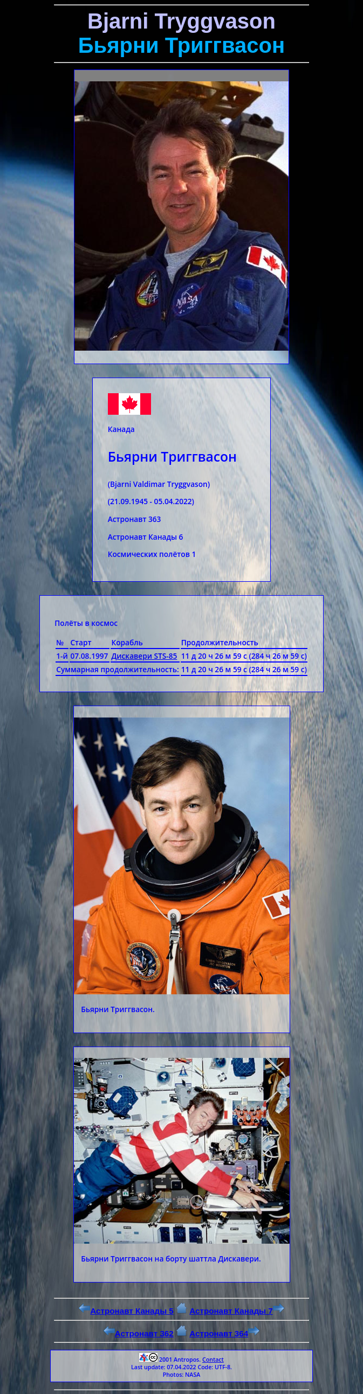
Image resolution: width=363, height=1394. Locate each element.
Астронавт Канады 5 (126, 1310)
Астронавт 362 (139, 1333)
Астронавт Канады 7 (236, 1310)
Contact (213, 1359)
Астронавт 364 (224, 1333)
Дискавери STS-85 (144, 656)
